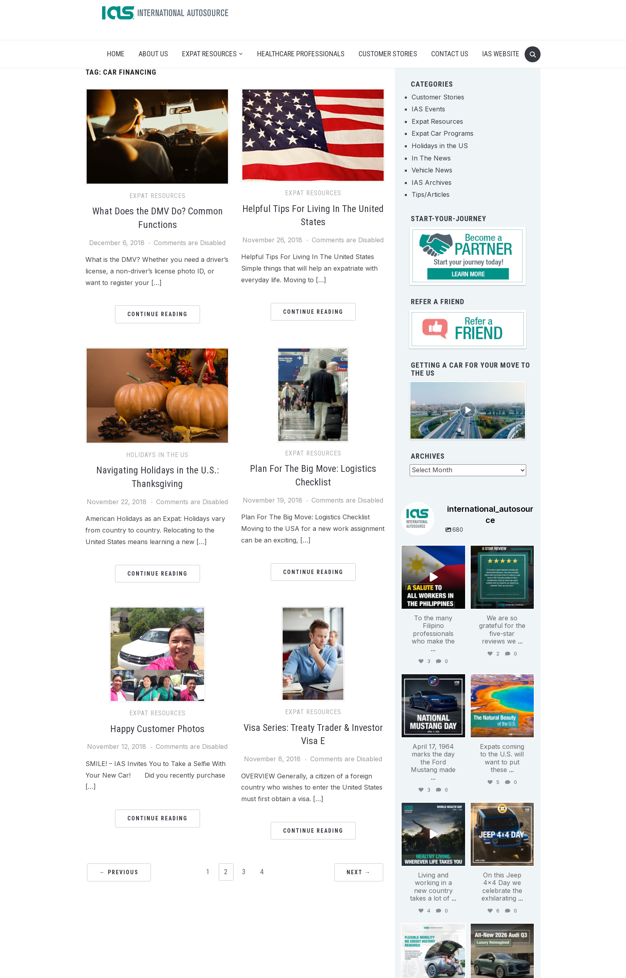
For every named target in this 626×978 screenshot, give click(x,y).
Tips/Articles (431, 194)
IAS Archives (432, 182)
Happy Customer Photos (157, 728)
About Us (153, 53)
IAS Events (428, 109)
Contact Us (449, 53)
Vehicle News (432, 170)
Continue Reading (157, 314)
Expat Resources (209, 53)
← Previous (119, 872)
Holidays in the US (157, 455)
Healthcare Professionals (301, 53)
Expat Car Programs (442, 133)
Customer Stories (388, 53)
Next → (359, 872)
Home (116, 53)
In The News (431, 158)
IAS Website (500, 53)
